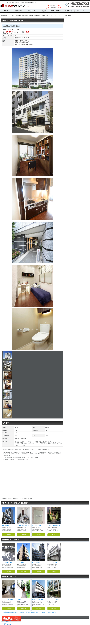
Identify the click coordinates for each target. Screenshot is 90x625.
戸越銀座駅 (24, 41)
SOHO (5, 623)
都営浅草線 (18, 42)
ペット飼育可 (68, 11)
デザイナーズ (31, 11)
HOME (6, 11)
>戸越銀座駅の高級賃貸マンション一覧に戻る (12, 612)
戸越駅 (23, 42)
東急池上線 (18, 41)
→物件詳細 (8, 534)
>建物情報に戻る (51, 612)
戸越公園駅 (25, 44)
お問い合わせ (80, 11)
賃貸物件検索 (18, 11)
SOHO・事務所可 (56, 11)
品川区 (20, 38)
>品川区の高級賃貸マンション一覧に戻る (35, 612)
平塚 (23, 38)
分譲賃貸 (43, 11)
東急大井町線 (18, 44)
